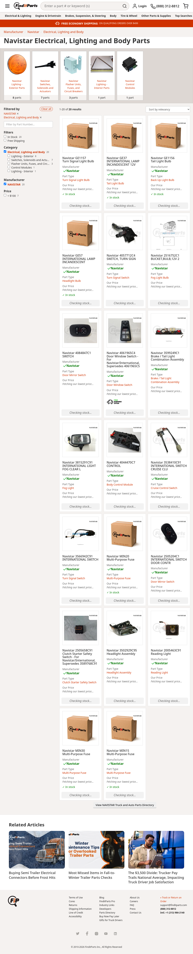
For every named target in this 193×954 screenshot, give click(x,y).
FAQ (132, 905)
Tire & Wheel (129, 16)
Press (133, 908)
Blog (101, 897)
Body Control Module (120, 484)
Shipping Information (80, 908)
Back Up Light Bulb (162, 180)
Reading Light (159, 672)
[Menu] (7, 6)
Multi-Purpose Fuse (119, 578)
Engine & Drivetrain (48, 16)
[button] (13, 901)
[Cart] (185, 6)
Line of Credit (76, 912)
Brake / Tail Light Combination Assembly (165, 380)
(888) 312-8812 (168, 908)
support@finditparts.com (173, 905)
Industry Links (106, 905)
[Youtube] (106, 933)
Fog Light (68, 488)
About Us (135, 897)
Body (113, 16)
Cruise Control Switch (164, 488)
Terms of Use (76, 897)
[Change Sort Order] (168, 109)
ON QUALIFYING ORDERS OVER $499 (118, 23)
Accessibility (75, 916)
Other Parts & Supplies (156, 16)
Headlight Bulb (71, 281)
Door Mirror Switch (74, 375)
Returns (73, 905)
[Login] (139, 6)
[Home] (26, 6)
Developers (105, 908)
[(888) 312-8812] (164, 6)
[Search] (80, 6)
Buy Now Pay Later (109, 916)
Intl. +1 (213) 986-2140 (172, 912)
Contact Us (135, 912)
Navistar (73, 171)
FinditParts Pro (107, 901)
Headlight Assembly (119, 672)
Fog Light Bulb (160, 277)
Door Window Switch (119, 385)
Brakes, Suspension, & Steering (85, 16)
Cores (72, 901)
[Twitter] (78, 933)
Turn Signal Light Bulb (76, 180)
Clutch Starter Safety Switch (79, 682)
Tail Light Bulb (115, 183)
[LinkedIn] (115, 933)
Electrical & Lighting (18, 16)
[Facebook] (87, 933)
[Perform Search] (124, 6)
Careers (134, 901)
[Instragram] (96, 933)
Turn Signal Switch (118, 277)
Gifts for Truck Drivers (111, 920)
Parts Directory (107, 912)
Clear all (46, 109)
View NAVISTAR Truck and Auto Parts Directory (125, 805)
